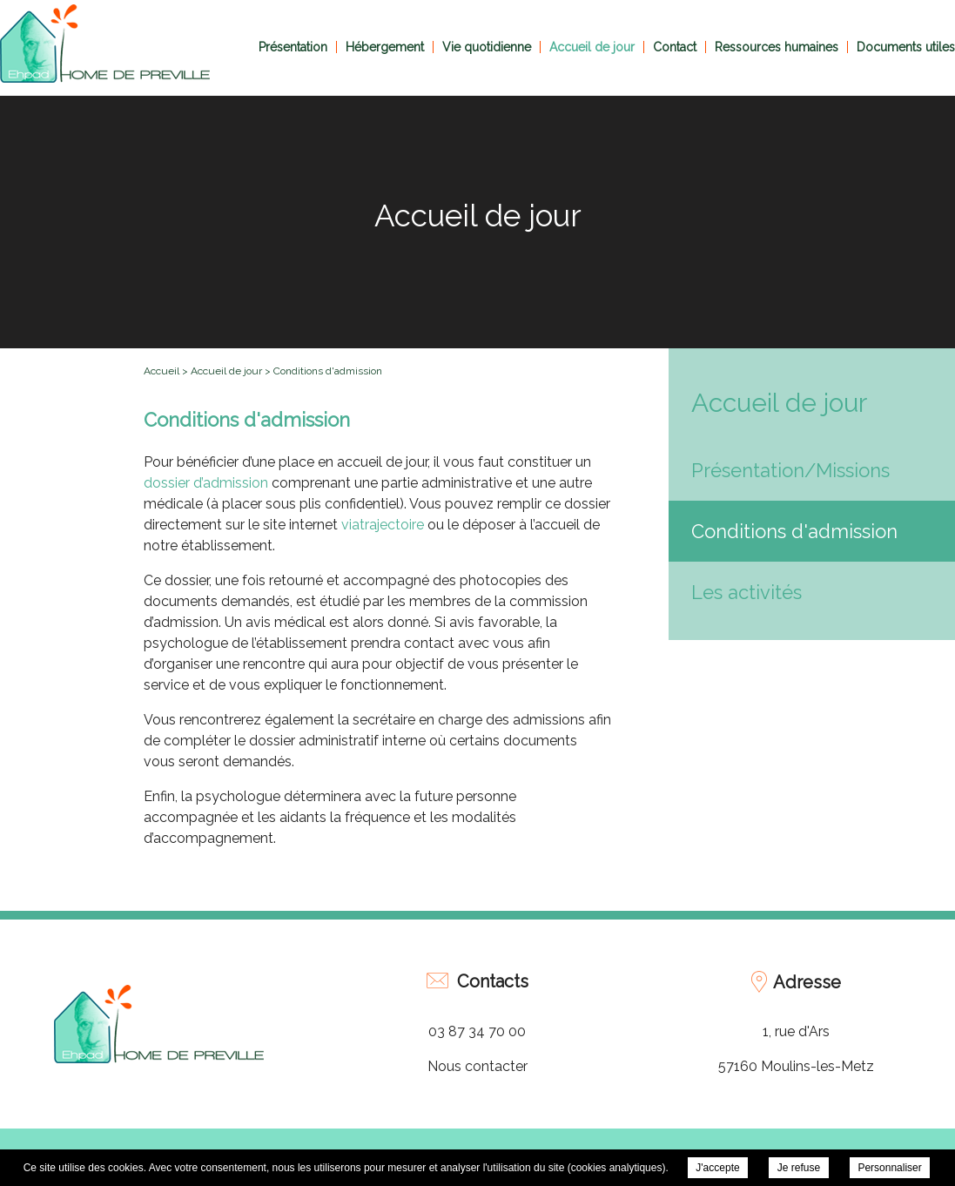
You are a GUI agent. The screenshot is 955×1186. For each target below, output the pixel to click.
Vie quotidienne (486, 47)
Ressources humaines (776, 47)
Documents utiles (906, 47)
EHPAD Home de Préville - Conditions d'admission (105, 43)
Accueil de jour (592, 47)
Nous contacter (477, 1066)
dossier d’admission (206, 483)
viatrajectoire (384, 524)
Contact (674, 47)
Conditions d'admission (794, 531)
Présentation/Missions (790, 470)
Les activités (746, 592)
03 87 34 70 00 (477, 1031)
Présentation (293, 47)
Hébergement (385, 47)
